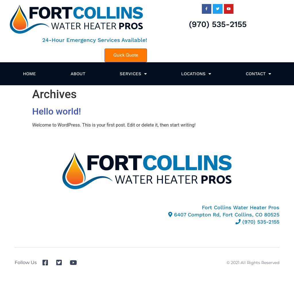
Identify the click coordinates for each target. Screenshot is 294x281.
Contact (258, 74)
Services (133, 74)
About (78, 73)
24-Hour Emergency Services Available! (94, 40)
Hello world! (56, 111)
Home (29, 73)
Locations (196, 74)
